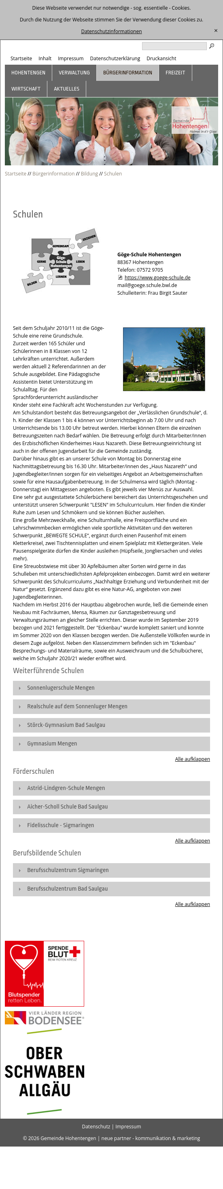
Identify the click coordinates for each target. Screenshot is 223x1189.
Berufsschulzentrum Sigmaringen (68, 870)
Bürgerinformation (127, 73)
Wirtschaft (25, 89)
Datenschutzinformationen (111, 31)
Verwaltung (74, 73)
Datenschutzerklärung (115, 58)
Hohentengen (28, 73)
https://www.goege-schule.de (158, 277)
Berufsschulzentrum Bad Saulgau (67, 888)
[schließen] (216, 31)
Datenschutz (96, 1126)
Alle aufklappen (192, 759)
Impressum (70, 58)
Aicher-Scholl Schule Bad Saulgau (67, 806)
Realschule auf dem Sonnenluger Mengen (77, 706)
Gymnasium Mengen (52, 743)
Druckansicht (161, 58)
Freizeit (175, 73)
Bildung (89, 173)
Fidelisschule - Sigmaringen (60, 825)
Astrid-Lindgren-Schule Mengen (66, 788)
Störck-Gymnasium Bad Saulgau (66, 725)
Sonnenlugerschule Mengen (61, 687)
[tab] (111, 688)
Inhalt (44, 58)
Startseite (21, 58)
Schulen (113, 173)
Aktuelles (66, 89)
